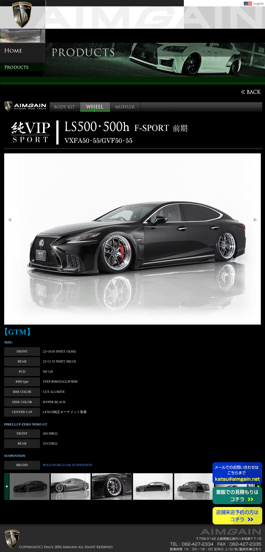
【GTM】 (17, 332)
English (258, 4)
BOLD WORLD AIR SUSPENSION (67, 465)
